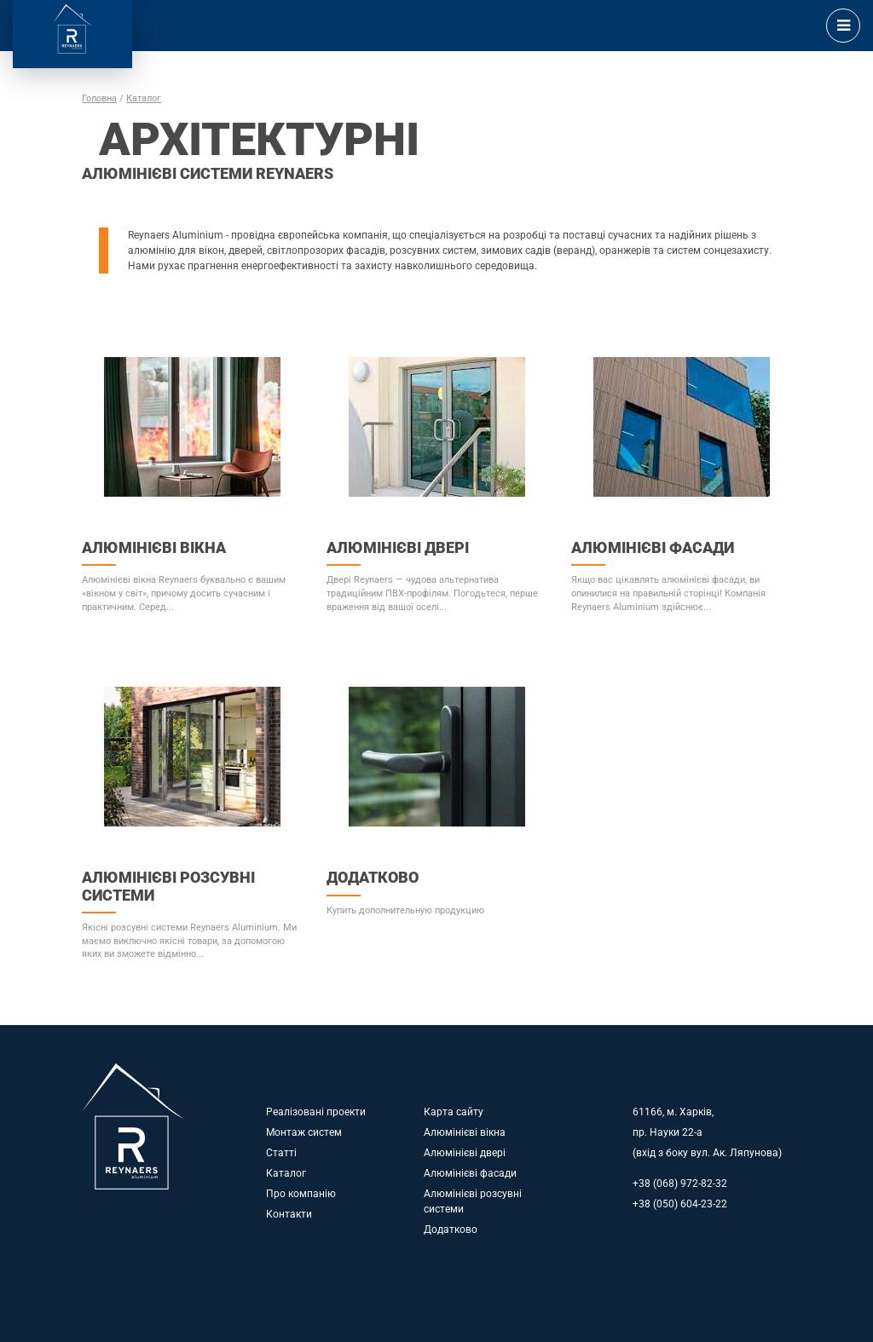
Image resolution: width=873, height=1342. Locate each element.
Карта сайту (453, 1112)
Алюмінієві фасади (470, 1173)
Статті (281, 1153)
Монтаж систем (304, 1132)
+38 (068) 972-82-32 (680, 1183)
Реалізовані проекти (316, 1112)
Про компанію (301, 1194)
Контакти (289, 1214)
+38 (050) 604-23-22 (680, 1204)
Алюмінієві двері (465, 1153)
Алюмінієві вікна (465, 1132)
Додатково (450, 1229)
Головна (99, 98)
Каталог (143, 98)
